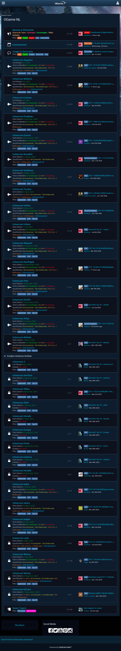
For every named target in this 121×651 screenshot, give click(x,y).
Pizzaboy (87, 143)
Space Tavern (19, 608)
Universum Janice (21, 503)
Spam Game (31, 611)
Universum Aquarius (22, 60)
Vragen (31, 54)
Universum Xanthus (22, 375)
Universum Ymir (20, 280)
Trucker (86, 611)
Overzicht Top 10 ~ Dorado (99, 419)
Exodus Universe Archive (19, 356)
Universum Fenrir (20, 443)
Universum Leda (20, 538)
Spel (19, 38)
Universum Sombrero (22, 170)
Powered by (61, 647)
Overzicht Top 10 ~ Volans (99, 229)
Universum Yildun (21, 389)
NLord (86, 367)
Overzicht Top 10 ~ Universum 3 (101, 364)
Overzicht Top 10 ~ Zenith (99, 305)
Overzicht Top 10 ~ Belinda (99, 342)
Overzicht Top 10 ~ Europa (99, 432)
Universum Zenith (21, 299)
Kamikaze (87, 35)
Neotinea (87, 345)
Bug (46, 54)
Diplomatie (22, 73)
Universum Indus (20, 484)
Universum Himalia (21, 470)
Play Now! (19, 625)
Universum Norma (21, 573)
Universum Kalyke (21, 519)
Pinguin (86, 178)
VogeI (86, 562)
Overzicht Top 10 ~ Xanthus (99, 378)
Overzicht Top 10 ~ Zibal (98, 405)
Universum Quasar (21, 135)
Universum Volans (21, 224)
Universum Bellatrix (22, 78)
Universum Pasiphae (22, 116)
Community (45, 38)
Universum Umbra (21, 205)
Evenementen (19, 44)
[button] (3, 3)
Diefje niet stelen (90, 68)
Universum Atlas (20, 318)
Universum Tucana (21, 189)
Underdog (87, 476)
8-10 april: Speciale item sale (103, 43)
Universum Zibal (20, 402)
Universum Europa (21, 429)
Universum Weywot (22, 243)
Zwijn (86, 510)
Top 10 (34, 73)
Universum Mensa (21, 554)
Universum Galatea (22, 457)
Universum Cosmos (22, 97)
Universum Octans (21, 589)
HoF (29, 73)
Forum (25, 38)
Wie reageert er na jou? (93, 608)
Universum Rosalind (22, 154)
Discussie (39, 54)
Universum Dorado (21, 416)
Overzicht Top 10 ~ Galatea (99, 459)
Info (37, 38)
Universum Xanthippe (23, 262)
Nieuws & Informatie (23, 30)
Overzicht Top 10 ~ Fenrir (98, 446)
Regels (31, 38)
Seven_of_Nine (89, 596)
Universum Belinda (21, 337)
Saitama (87, 87)
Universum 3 (18, 361)
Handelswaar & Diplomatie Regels (104, 32)
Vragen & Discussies (22, 51)
